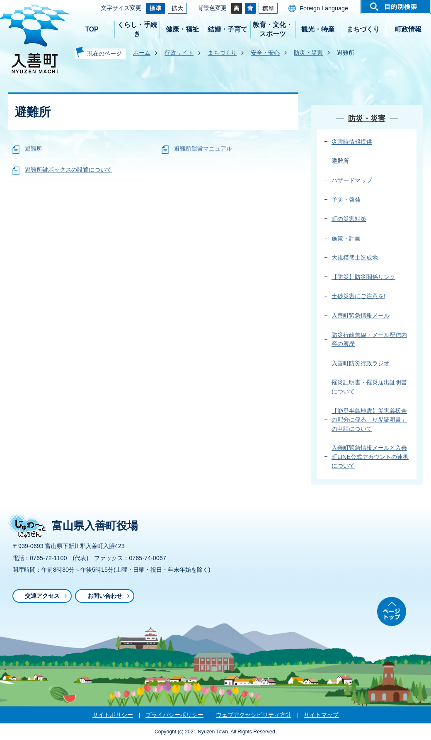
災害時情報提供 (352, 141)
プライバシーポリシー (174, 714)
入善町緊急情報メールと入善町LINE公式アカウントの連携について (370, 456)
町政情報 (408, 29)
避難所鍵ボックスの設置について (68, 169)
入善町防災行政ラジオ (361, 363)
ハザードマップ (352, 180)
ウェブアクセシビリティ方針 (253, 714)
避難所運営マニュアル (203, 148)
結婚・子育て (227, 29)
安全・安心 (265, 52)
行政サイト (179, 52)
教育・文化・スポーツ (273, 29)
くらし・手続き (137, 29)
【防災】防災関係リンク (363, 277)
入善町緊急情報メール (361, 315)
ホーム (141, 52)
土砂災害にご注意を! (358, 296)
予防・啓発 (346, 199)
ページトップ (391, 611)
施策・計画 (346, 238)
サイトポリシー (112, 714)
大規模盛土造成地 (355, 257)
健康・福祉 (182, 29)
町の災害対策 (349, 219)
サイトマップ (321, 714)
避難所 (33, 148)
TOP (91, 29)
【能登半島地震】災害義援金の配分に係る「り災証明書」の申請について (369, 420)
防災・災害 (308, 52)
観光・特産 (317, 29)
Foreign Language (324, 8)
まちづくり (363, 29)
